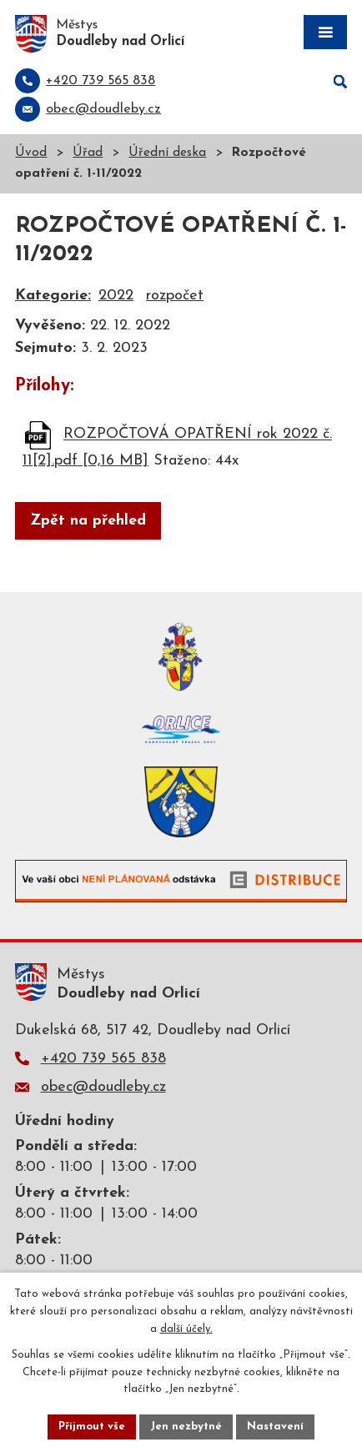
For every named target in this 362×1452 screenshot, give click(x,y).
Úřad (88, 153)
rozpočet (175, 296)
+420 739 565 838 (103, 1059)
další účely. (186, 1329)
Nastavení (275, 1426)
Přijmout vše (91, 1426)
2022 (115, 296)
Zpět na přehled (88, 521)
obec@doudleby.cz (103, 1087)
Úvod (31, 153)
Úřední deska (167, 153)
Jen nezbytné (186, 1426)
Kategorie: (53, 296)
